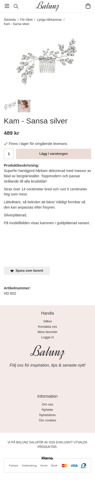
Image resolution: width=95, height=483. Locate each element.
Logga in (47, 337)
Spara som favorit (26, 270)
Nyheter (47, 410)
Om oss (47, 404)
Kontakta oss (47, 326)
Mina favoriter (47, 332)
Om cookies (47, 420)
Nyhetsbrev (47, 415)
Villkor (47, 321)
